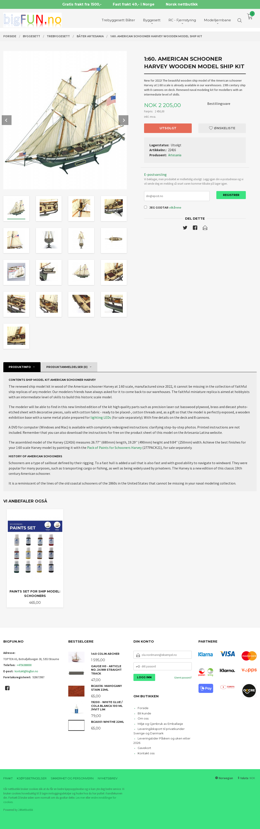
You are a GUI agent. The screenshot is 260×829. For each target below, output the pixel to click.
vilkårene (175, 207)
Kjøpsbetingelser (32, 778)
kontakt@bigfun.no (26, 671)
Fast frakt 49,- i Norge (133, 4)
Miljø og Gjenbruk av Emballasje (160, 723)
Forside (143, 708)
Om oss (143, 718)
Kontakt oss (146, 753)
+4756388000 (24, 665)
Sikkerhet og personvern (72, 778)
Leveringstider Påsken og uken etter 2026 (162, 741)
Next (123, 120)
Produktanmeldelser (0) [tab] (67, 367)
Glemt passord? (183, 677)
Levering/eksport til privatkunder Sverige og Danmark (159, 731)
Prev (7, 120)
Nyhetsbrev (107, 778)
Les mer (80, 798)
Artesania (174, 155)
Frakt (8, 778)
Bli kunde (144, 713)
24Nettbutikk (25, 810)
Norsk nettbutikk (182, 4)
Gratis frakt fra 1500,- (82, 4)
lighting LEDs (100, 417)
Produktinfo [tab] (20, 367)
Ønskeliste (222, 128)
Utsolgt (168, 128)
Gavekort (144, 748)
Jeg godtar (158, 207)
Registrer (231, 195)
